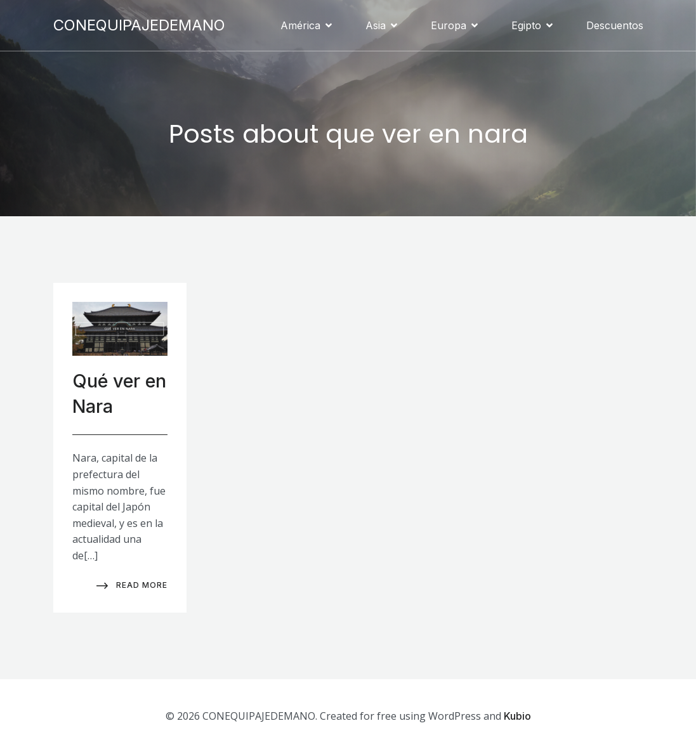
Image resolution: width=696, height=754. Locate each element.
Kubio (517, 716)
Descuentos (614, 25)
